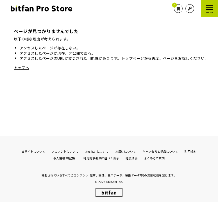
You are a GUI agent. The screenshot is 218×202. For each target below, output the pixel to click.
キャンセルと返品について (160, 150)
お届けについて (125, 150)
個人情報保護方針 (65, 157)
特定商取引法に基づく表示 (101, 157)
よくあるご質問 (154, 157)
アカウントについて (65, 150)
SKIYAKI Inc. (114, 180)
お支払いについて (97, 150)
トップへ (21, 67)
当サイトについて (33, 150)
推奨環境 (131, 157)
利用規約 (190, 150)
